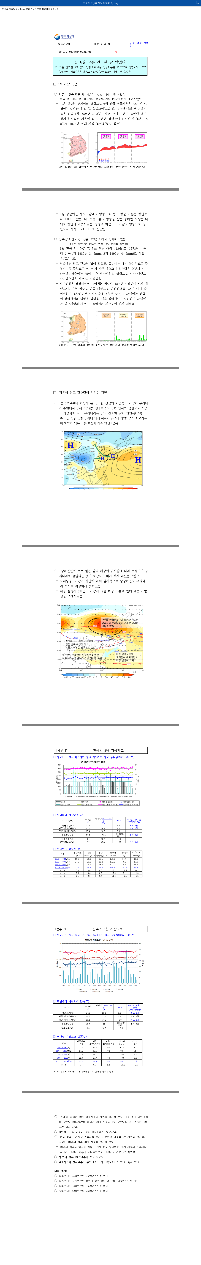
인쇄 (197, 2)
